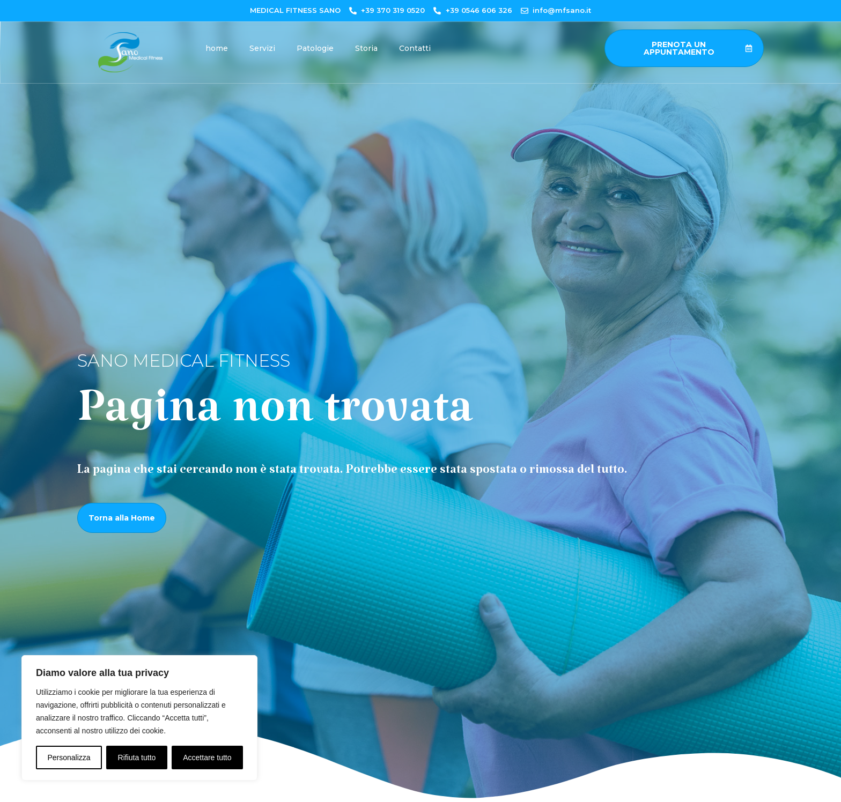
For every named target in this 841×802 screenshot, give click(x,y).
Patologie (315, 48)
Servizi (262, 48)
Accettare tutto (207, 757)
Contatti (415, 48)
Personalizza (68, 757)
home (216, 48)
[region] (139, 718)
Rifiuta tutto (137, 757)
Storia (366, 48)
